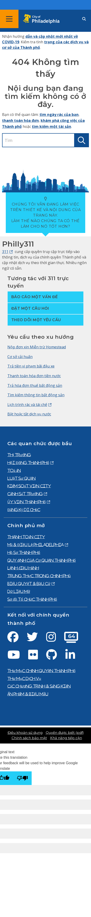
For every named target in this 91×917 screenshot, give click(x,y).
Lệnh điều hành (23, 568)
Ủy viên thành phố (26, 502)
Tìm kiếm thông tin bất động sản (35, 394)
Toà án (14, 470)
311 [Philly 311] (5, 251)
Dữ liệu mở (18, 591)
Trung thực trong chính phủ (39, 576)
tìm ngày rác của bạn (59, 114)
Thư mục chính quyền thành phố (41, 671)
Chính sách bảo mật (29, 738)
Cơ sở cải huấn (20, 356)
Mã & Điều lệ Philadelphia (35, 545)
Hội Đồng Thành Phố (28, 462)
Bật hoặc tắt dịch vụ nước (29, 414)
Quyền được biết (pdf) (65, 733)
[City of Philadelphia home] (42, 19)
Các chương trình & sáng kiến (39, 686)
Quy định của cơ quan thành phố (41, 560)
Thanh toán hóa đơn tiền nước (34, 375)
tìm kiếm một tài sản (51, 126)
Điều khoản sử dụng (25, 733)
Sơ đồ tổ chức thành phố (32, 599)
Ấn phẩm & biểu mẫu (27, 694)
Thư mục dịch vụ (24, 678)
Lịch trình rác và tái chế (27, 404)
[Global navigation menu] (9, 19)
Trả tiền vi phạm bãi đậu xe (31, 366)
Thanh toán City (26, 537)
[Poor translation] (22, 778)
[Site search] (84, 19)
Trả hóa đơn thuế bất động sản (34, 385)
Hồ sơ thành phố (23, 552)
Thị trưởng (19, 455)
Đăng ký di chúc (23, 509)
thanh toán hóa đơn (20, 120)
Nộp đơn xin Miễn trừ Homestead (36, 347)
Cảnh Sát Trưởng (25, 494)
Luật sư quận (21, 478)
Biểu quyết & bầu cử (28, 583)
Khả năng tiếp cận (66, 738)
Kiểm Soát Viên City (29, 486)
